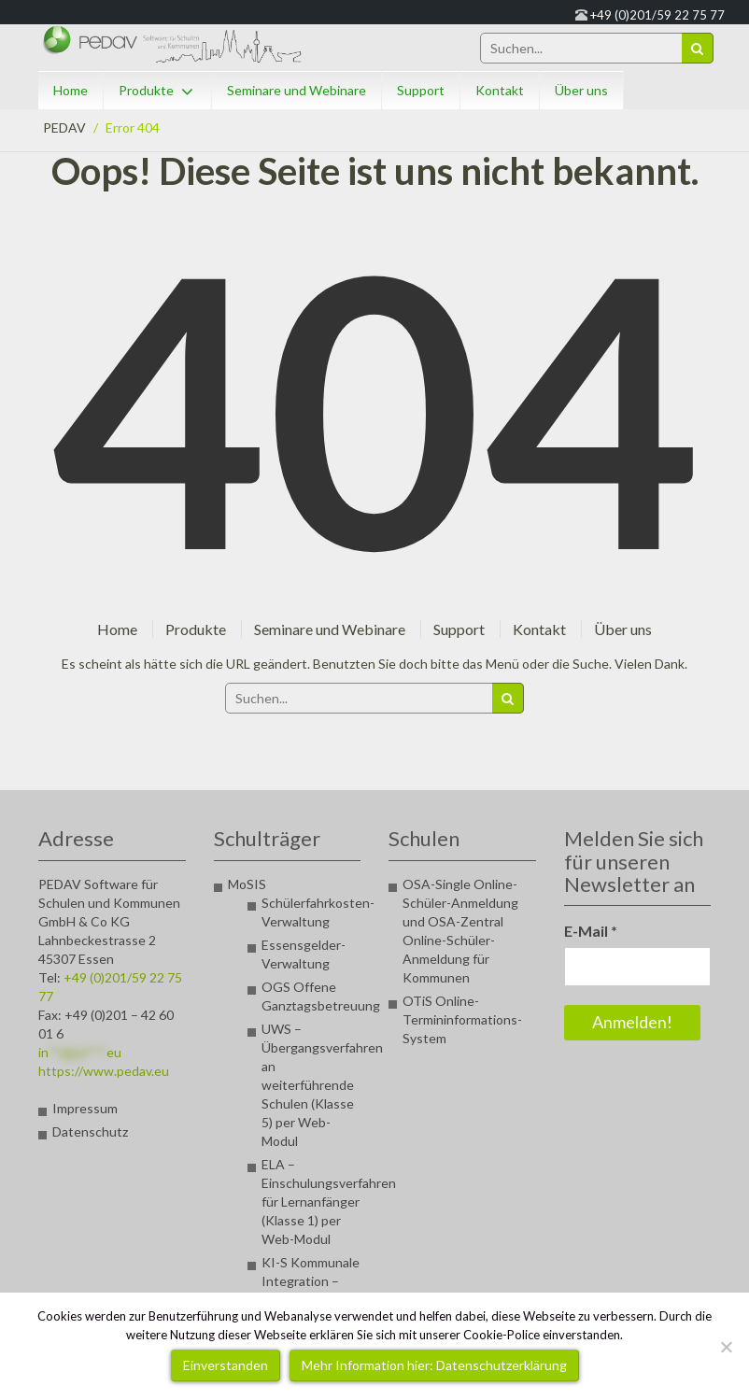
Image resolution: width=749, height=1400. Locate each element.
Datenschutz (90, 1131)
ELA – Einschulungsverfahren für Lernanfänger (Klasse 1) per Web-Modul (328, 1201)
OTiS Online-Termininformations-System (462, 1019)
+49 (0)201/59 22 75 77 (657, 14)
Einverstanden (225, 1365)
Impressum (85, 1108)
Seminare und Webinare (296, 90)
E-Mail (590, 931)
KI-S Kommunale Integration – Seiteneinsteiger (310, 1281)
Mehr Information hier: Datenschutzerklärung (434, 1365)
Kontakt (499, 90)
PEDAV (64, 127)
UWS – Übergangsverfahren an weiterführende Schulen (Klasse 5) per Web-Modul (322, 1085)
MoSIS (247, 884)
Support (421, 90)
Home (70, 90)
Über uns (581, 90)
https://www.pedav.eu (103, 1071)
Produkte (146, 90)
